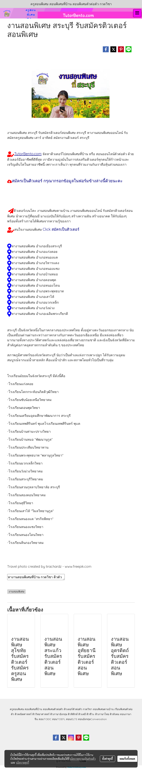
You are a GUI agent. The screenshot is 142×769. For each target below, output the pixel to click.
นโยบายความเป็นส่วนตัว (83, 758)
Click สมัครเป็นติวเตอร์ (61, 229)
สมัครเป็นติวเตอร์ (68, 180)
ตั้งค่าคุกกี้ (107, 758)
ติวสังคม (114, 714)
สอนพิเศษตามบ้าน (103, 709)
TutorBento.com (28, 153)
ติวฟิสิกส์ (73, 714)
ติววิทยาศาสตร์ (41, 714)
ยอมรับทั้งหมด (127, 758)
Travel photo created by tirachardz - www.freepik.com (49, 566)
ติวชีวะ (90, 714)
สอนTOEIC (45, 719)
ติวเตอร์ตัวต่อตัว (73, 709)
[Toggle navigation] (137, 13)
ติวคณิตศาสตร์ (23, 714)
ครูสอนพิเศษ (17, 709)
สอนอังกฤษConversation (92, 719)
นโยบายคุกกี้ (22, 762)
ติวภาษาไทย (102, 714)
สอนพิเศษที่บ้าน (33, 709)
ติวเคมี (82, 714)
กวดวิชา (87, 709)
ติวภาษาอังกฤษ (58, 714)
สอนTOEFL (58, 719)
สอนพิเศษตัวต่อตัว (53, 709)
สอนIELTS (71, 719)
